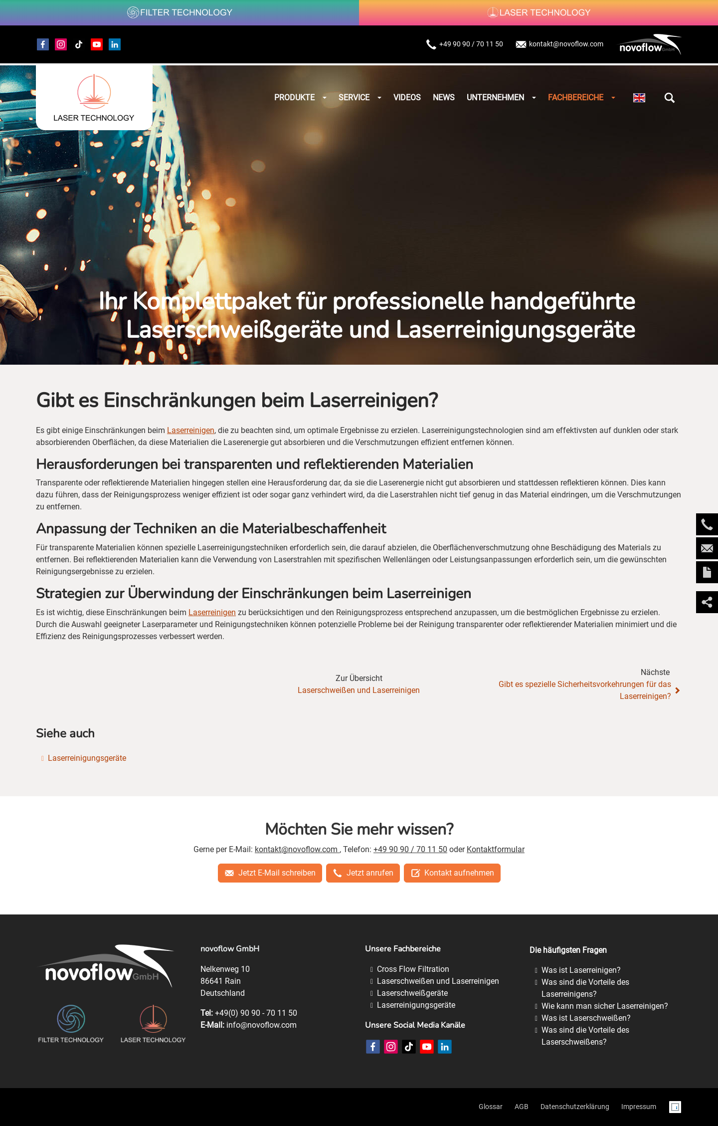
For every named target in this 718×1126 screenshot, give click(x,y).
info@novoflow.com (261, 1025)
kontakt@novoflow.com (559, 44)
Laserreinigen (190, 430)
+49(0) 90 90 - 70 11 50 (256, 1013)
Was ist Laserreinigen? (581, 970)
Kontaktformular (496, 849)
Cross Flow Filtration (413, 969)
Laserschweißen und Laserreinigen (359, 690)
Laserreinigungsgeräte (87, 758)
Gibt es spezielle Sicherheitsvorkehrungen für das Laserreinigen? (590, 690)
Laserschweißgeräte (412, 993)
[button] (669, 97)
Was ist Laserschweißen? (586, 1018)
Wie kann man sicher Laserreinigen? (604, 1006)
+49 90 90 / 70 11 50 (464, 44)
